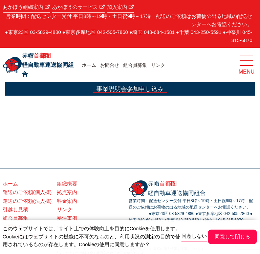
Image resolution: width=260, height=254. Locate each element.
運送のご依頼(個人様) (27, 192)
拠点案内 (67, 192)
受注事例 (67, 218)
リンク (158, 65)
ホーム (89, 65)
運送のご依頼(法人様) (27, 201)
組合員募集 (135, 65)
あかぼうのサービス (78, 7)
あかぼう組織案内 (26, 7)
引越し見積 (15, 209)
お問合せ (109, 65)
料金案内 (67, 201)
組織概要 (67, 184)
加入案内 (120, 7)
